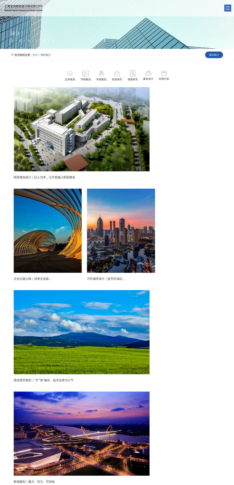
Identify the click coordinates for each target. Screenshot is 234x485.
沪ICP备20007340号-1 (92, 479)
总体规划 (70, 75)
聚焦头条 (98, 435)
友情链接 (80, 440)
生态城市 (98, 446)
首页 (35, 54)
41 (168, 401)
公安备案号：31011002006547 (189, 479)
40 (158, 401)
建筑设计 (148, 75)
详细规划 (85, 75)
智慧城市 (117, 75)
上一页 (34, 401)
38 (138, 401)
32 (82, 401)
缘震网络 (226, 479)
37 (128, 401)
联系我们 (153, 435)
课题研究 (133, 75)
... (63, 401)
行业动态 (98, 440)
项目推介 (46, 54)
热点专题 (135, 435)
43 (187, 401)
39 (148, 401)
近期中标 (164, 75)
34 (101, 401)
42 (177, 401)
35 (111, 401)
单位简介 (80, 435)
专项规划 (101, 75)
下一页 (200, 401)
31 (72, 401)
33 (91, 401)
